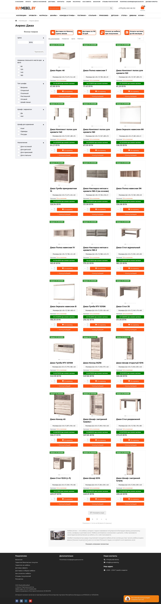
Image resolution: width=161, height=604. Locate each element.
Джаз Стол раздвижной (128, 419)
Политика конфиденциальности (132, 1)
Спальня (92, 15)
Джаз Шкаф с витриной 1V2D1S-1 (95, 420)
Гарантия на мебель (22, 565)
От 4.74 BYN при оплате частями (64, 317)
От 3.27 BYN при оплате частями (130, 201)
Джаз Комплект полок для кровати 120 (129, 71)
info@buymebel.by (112, 562)
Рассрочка (76, 1)
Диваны (132, 15)
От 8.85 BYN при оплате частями (97, 432)
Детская (114, 15)
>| (106, 519)
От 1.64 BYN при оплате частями (64, 83)
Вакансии (96, 1)
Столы (124, 15)
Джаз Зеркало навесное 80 (130, 129)
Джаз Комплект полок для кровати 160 (96, 130)
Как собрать (87, 1)
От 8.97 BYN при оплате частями (130, 432)
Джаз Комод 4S (57, 419)
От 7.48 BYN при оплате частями (130, 317)
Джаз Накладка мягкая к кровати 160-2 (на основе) (96, 189)
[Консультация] (64, 96)
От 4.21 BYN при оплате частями (97, 260)
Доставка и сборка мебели (25, 570)
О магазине (19, 1)
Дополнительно (66, 556)
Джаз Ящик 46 (57, 70)
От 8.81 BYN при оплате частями (64, 432)
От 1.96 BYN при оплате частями (130, 83)
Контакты (60, 1)
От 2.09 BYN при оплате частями (97, 142)
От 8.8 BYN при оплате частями (130, 373)
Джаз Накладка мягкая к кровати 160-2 (95, 248)
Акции (68, 1)
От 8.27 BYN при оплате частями (64, 373)
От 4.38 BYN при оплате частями (130, 260)
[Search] (86, 8)
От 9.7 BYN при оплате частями (64, 491)
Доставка (51, 1)
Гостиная (81, 15)
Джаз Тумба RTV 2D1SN (61, 363)
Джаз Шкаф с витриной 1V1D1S (128, 479)
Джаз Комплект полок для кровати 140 (63, 130)
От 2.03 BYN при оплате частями (64, 142)
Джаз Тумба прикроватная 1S (63, 189)
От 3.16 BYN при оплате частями (97, 201)
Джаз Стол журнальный (128, 247)
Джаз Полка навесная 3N (128, 188)
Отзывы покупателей (110, 1)
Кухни (141, 15)
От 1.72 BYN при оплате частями (97, 83)
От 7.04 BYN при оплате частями (97, 317)
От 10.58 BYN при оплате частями (97, 491)
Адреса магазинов (39, 1)
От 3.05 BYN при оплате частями (64, 201)
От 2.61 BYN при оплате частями (130, 142)
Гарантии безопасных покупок (26, 562)
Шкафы (53, 15)
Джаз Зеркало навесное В (63, 306)
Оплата (28, 1)
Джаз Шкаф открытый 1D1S (129, 363)
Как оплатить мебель (23, 573)
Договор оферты (152, 1)
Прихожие (103, 15)
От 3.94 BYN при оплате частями (64, 260)
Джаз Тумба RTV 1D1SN (94, 306)
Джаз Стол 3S (123, 306)
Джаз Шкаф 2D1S (91, 478)
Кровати (32, 15)
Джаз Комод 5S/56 (92, 363)
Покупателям (21, 556)
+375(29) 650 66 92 (126, 8)
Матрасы (43, 15)
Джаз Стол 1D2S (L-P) (60, 478)
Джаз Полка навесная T (95, 70)
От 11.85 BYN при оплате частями (130, 491)
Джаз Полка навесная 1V (62, 247)
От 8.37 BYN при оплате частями (97, 373)
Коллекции (21, 15)
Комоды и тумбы (67, 15)
